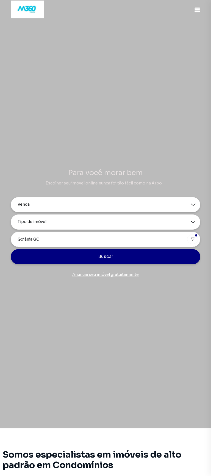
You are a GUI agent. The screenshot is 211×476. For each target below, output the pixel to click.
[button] (197, 10)
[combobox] (105, 239)
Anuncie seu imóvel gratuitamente (105, 274)
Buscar (105, 256)
